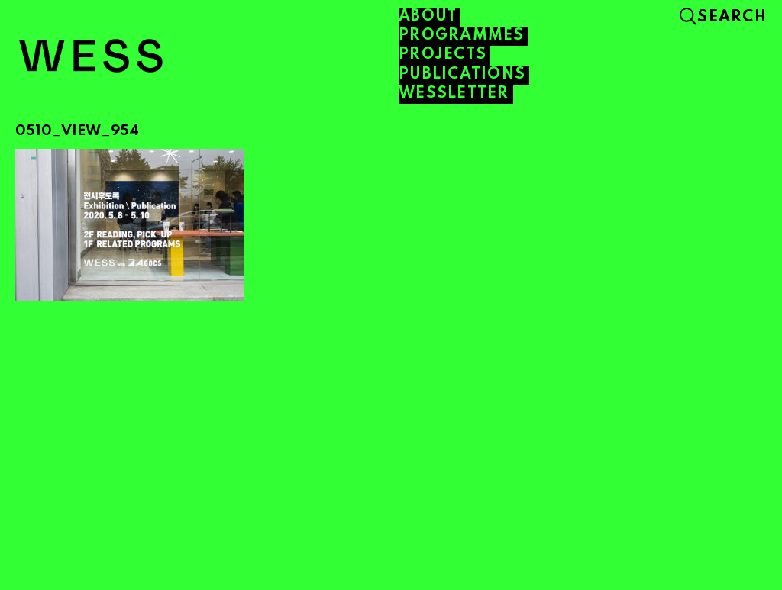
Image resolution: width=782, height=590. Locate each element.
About (428, 16)
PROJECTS (442, 55)
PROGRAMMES (462, 36)
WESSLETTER (454, 94)
